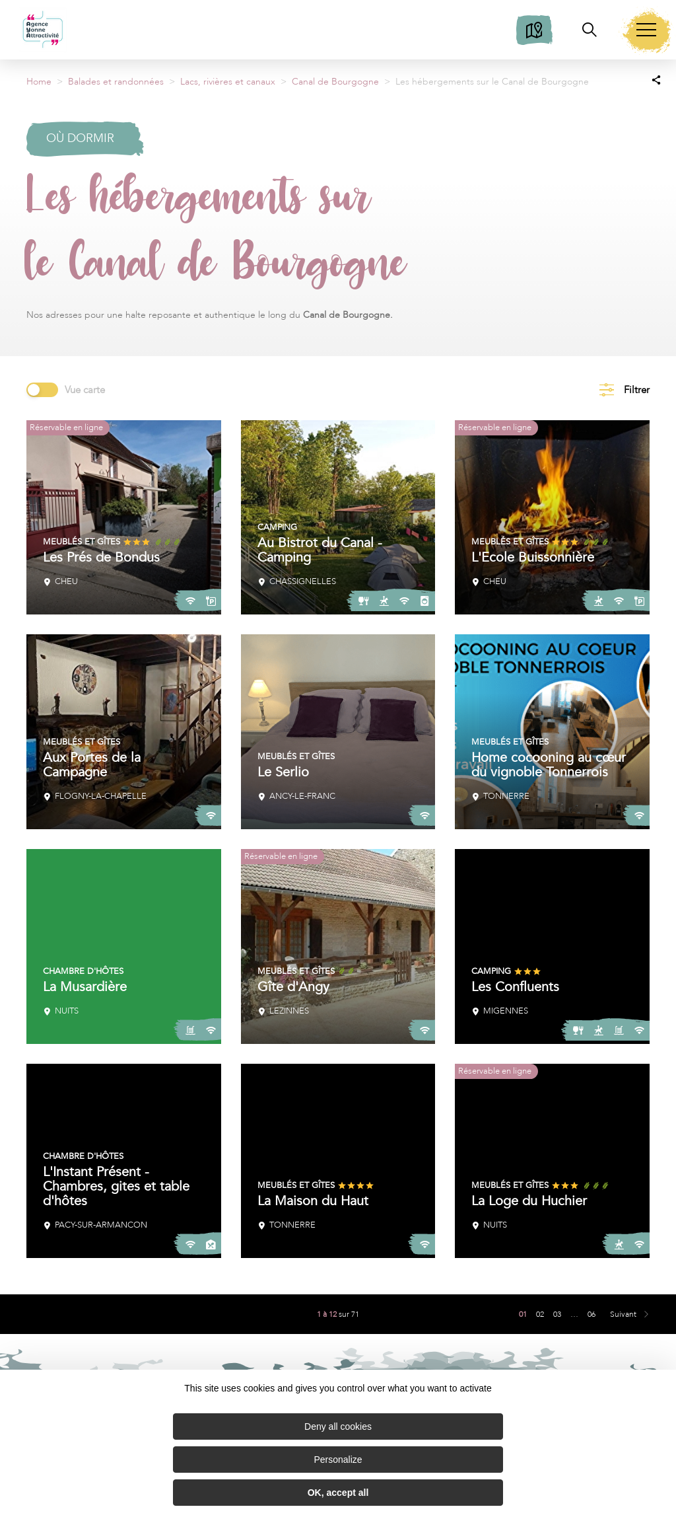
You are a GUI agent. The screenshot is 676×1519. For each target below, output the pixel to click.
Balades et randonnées (116, 81)
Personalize (338, 1459)
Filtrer (637, 389)
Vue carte (85, 389)
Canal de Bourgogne (335, 81)
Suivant (623, 1314)
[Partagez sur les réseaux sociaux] (656, 79)
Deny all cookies (338, 1426)
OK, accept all (338, 1492)
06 (591, 1314)
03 (557, 1314)
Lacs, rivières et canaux (227, 81)
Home (38, 81)
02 (540, 1314)
